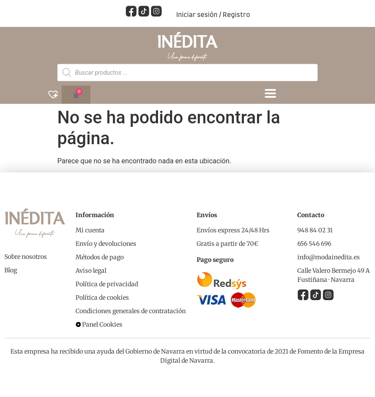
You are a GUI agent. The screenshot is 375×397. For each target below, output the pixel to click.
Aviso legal (91, 270)
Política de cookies (102, 297)
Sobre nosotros (25, 256)
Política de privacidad (107, 284)
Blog (10, 270)
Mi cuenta (90, 230)
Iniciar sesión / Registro (213, 15)
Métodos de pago (100, 257)
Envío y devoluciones (106, 243)
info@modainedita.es (328, 257)
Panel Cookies (102, 324)
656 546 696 (314, 243)
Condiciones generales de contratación (131, 310)
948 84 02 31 (314, 230)
